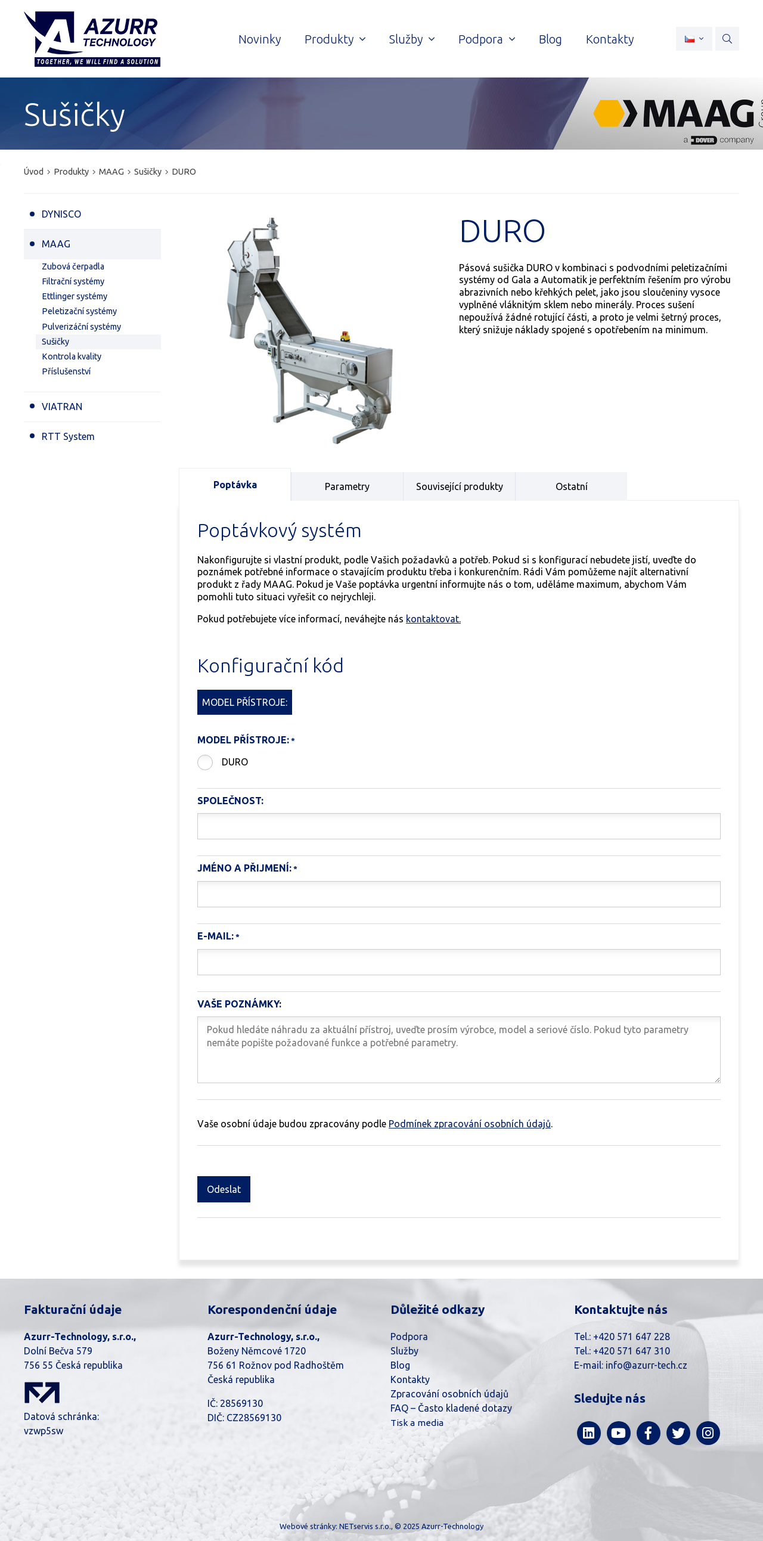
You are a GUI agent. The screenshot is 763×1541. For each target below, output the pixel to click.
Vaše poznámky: (239, 1004)
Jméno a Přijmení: (244, 868)
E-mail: (215, 936)
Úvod (34, 171)
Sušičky (148, 171)
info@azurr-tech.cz (646, 1365)
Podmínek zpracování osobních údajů (470, 1123)
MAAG (111, 171)
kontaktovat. (433, 618)
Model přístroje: (243, 739)
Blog (400, 1365)
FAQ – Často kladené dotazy (451, 1408)
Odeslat (224, 1189)
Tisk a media (416, 1423)
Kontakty (410, 1379)
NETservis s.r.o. (365, 1526)
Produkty (71, 171)
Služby (404, 1350)
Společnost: (230, 800)
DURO (235, 761)
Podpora (409, 1336)
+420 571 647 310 (631, 1350)
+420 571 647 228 (631, 1336)
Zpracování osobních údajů (449, 1393)
